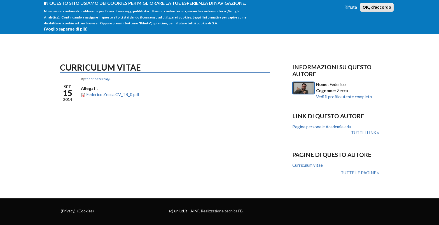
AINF (194, 210)
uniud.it (180, 210)
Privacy (68, 210)
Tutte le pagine (359, 172)
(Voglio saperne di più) (66, 26)
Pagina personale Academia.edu (321, 126)
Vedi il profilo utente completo (344, 96)
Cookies (85, 210)
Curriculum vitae (307, 165)
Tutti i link (364, 132)
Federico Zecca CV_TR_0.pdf (112, 94)
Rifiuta (350, 4)
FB (240, 210)
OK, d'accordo (377, 5)
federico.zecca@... (98, 79)
